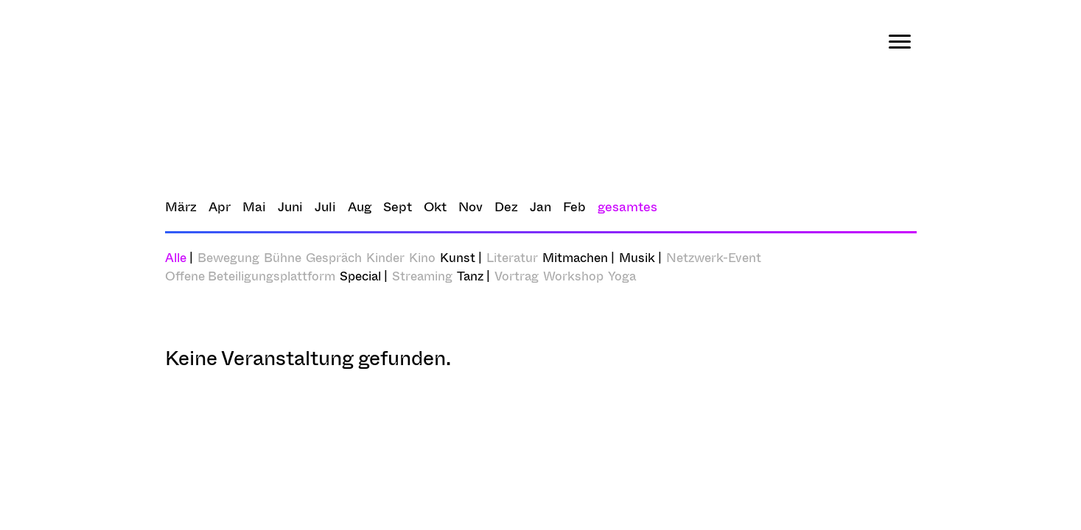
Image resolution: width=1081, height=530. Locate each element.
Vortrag (516, 275)
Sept (397, 207)
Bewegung (228, 257)
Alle (179, 257)
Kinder (385, 257)
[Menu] (900, 41)
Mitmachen (575, 257)
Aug (359, 207)
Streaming (422, 275)
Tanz (470, 275)
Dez (506, 207)
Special (360, 275)
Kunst (457, 257)
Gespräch (334, 257)
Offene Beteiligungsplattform (250, 275)
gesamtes (627, 207)
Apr (220, 207)
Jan (540, 207)
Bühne (282, 257)
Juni (290, 207)
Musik (637, 257)
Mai (254, 207)
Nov (470, 207)
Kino (422, 257)
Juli (325, 207)
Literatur (512, 257)
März (181, 207)
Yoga (622, 275)
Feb (574, 207)
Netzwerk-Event (713, 257)
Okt (435, 207)
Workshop (573, 275)
